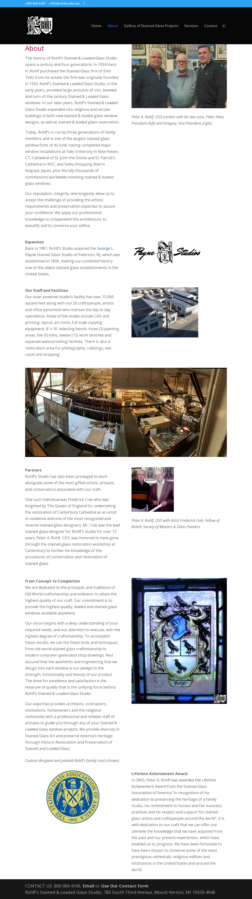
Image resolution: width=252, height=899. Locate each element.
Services (191, 26)
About (113, 26)
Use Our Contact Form (124, 886)
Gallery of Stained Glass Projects (151, 26)
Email (88, 886)
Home (96, 26)
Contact (210, 26)
